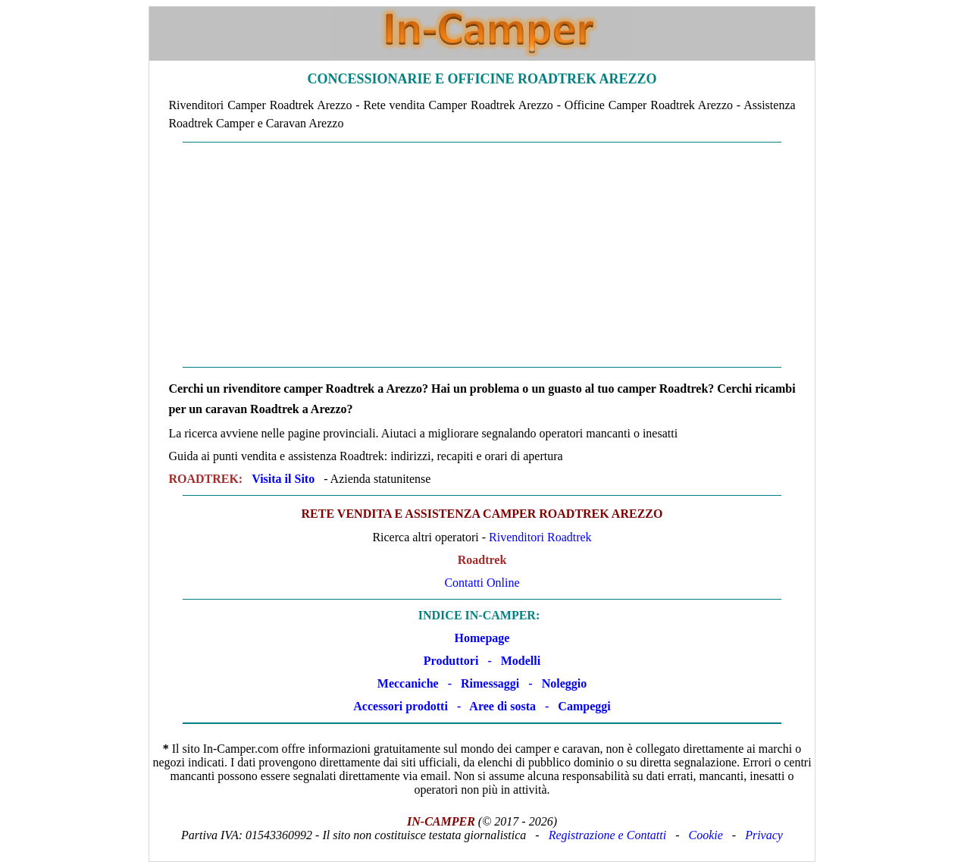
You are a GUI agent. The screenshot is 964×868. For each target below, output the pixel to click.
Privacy (764, 835)
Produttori (451, 660)
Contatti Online (481, 582)
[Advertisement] (482, 255)
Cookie (706, 835)
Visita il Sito (283, 478)
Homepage (482, 637)
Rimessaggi (490, 683)
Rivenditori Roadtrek (540, 537)
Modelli (520, 660)
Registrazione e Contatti (608, 835)
